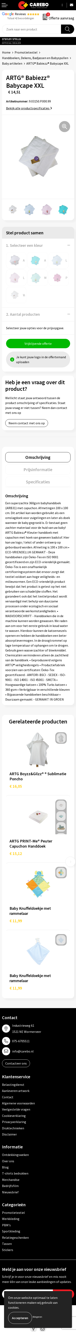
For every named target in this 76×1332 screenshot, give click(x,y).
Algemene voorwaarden (18, 1103)
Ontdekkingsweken (15, 1155)
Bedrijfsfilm (10, 1186)
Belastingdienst (13, 1085)
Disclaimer (9, 1134)
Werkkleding (10, 1219)
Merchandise (10, 1180)
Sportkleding (11, 1231)
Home (6, 52)
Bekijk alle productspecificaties (29, 108)
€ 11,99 (16, 920)
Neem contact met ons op (27, 423)
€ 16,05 (16, 786)
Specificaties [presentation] (38, 482)
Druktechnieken (13, 1128)
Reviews (20, 14)
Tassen (7, 1244)
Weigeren (37, 1316)
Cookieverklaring (14, 1116)
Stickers (7, 1250)
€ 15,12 (16, 853)
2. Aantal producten (23, 314)
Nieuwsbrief (10, 1192)
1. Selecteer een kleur (24, 245)
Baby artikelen (12, 63)
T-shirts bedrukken (15, 1173)
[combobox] (31, 29)
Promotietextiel (26, 52)
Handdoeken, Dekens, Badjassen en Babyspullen (35, 58)
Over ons (8, 1161)
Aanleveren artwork (15, 1091)
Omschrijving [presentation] (37, 457)
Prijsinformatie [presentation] (38, 469)
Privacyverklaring (14, 1122)
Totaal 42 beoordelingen (20, 18)
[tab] (38, 457)
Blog (5, 1167)
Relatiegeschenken (15, 1237)
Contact (7, 1097)
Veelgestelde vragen (16, 1109)
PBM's (6, 1225)
